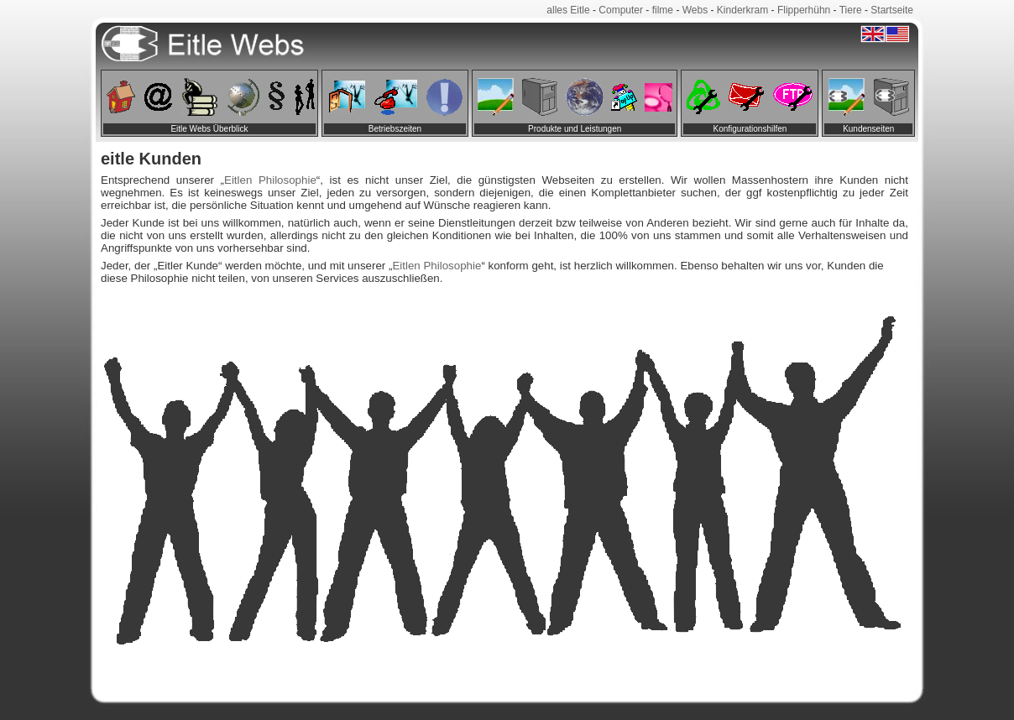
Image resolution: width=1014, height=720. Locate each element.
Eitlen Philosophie (270, 180)
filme (662, 10)
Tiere (850, 10)
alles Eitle (567, 10)
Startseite (891, 10)
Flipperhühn (803, 10)
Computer (620, 10)
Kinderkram (742, 10)
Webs (695, 10)
